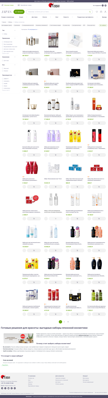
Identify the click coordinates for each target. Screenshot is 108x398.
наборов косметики (84, 335)
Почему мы (31, 378)
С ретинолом (17, 25)
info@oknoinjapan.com (9, 385)
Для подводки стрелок (7, 25)
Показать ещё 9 (5, 53)
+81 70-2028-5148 (7, 383)
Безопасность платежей (62, 380)
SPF (84, 25)
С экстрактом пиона (76, 25)
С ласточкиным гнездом (55, 25)
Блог (57, 17)
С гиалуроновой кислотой (28, 25)
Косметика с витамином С (41, 25)
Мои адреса (86, 380)
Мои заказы (86, 378)
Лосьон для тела (91, 25)
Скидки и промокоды (7, 17)
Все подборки (103, 25)
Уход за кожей (8, 360)
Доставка (34, 17)
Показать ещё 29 (5, 90)
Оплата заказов (60, 384)
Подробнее (5, 365)
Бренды (104, 17)
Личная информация (88, 382)
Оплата (45, 17)
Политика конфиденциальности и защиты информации (81, 392)
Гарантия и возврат (60, 378)
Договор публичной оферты (101, 392)
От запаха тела (66, 25)
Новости (66, 17)
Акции (21, 17)
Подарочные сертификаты (85, 17)
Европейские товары (33, 386)
